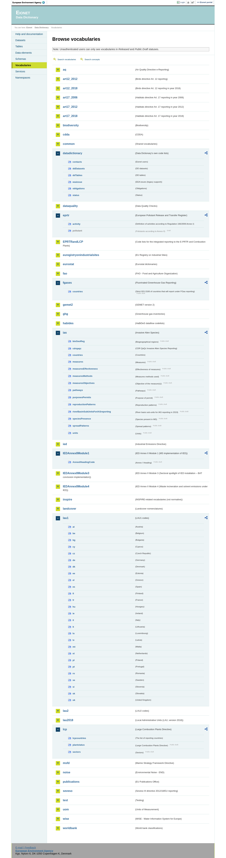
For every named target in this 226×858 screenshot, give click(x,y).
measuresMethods (82, 376)
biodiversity (71, 125)
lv (74, 640)
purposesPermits (82, 397)
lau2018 (68, 720)
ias (65, 332)
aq (64, 69)
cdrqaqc (77, 348)
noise (66, 772)
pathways (78, 390)
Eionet (29, 27)
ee (74, 573)
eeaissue (77, 182)
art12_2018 (70, 88)
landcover (69, 508)
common (69, 143)
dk (74, 566)
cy (74, 546)
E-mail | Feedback (25, 847)
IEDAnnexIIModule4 (76, 486)
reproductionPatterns (84, 404)
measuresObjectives (84, 383)
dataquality (70, 205)
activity (76, 224)
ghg (65, 313)
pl (74, 660)
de (74, 560)
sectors (77, 752)
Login (182, 2)
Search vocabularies (67, 59)
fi (73, 593)
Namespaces (22, 77)
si (74, 686)
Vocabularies (23, 65)
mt (74, 646)
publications (71, 781)
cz (74, 553)
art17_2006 (70, 97)
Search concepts (92, 59)
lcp (65, 729)
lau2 (66, 710)
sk (74, 693)
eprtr (66, 215)
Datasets (20, 40)
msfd (66, 763)
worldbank (70, 828)
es (74, 586)
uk (74, 700)
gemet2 (68, 304)
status (76, 195)
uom (66, 809)
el (74, 580)
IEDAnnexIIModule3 (76, 473)
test (65, 800)
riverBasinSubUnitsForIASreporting (92, 411)
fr (73, 600)
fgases (67, 282)
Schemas (20, 59)
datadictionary (72, 153)
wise (66, 818)
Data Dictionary (42, 27)
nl (74, 653)
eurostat (68, 264)
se (74, 680)
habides (68, 323)
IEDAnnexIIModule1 (76, 453)
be (74, 533)
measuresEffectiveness (85, 368)
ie (74, 613)
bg (74, 540)
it (73, 620)
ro (74, 673)
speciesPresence (82, 418)
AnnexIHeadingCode (84, 462)
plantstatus (79, 745)
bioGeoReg (79, 341)
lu (74, 633)
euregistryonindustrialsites (81, 254)
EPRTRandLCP (73, 241)
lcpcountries (79, 738)
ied (65, 444)
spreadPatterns (81, 425)
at (74, 526)
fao (65, 273)
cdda (66, 134)
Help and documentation (29, 34)
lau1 (66, 517)
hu (74, 606)
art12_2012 (70, 78)
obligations (79, 188)
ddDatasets (79, 168)
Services (20, 71)
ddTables (77, 175)
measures (78, 361)
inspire (67, 499)
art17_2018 (70, 115)
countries (78, 291)
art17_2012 (70, 106)
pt (74, 666)
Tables (19, 46)
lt (73, 627)
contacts (77, 162)
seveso (67, 790)
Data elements (23, 52)
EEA (30, 2)
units (75, 433)
